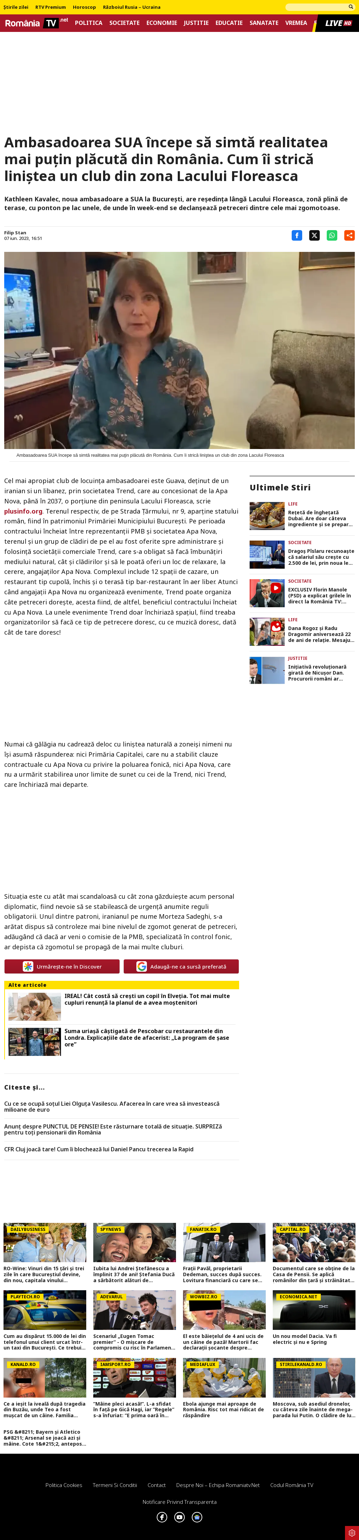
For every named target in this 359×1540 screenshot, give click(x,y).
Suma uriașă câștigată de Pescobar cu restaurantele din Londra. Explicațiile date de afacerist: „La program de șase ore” (147, 1038)
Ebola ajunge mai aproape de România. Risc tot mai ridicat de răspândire (223, 1410)
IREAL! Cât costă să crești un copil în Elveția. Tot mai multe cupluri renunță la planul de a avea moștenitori (147, 999)
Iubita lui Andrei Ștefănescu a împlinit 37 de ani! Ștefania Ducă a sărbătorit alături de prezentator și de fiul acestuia (134, 1274)
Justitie (196, 23)
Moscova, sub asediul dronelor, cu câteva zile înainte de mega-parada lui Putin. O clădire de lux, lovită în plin (314, 1410)
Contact (157, 1485)
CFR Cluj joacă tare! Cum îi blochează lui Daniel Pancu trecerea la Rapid (99, 1149)
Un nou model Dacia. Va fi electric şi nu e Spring (305, 1339)
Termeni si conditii (115, 1485)
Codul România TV (291, 1485)
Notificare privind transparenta (180, 1502)
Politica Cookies (64, 1485)
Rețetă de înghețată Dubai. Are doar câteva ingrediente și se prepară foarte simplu (319, 518)
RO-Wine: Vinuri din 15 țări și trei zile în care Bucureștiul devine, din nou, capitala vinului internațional (44, 1274)
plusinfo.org (23, 511)
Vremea (296, 23)
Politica (88, 23)
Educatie (229, 23)
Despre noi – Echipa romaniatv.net (218, 1485)
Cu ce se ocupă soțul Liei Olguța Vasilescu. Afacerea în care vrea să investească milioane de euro (111, 1107)
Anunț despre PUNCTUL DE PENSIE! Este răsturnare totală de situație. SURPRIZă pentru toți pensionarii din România (113, 1130)
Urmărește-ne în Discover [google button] (62, 966)
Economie (162, 23)
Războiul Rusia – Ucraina (132, 7)
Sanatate (264, 23)
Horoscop (84, 7)
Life (293, 504)
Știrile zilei (16, 7)
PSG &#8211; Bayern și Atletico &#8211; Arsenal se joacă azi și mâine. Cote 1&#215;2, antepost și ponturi (44, 1438)
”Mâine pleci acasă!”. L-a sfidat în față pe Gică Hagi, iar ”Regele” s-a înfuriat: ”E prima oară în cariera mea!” (133, 1410)
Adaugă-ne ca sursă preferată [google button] (181, 966)
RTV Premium (50, 7)
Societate (124, 23)
